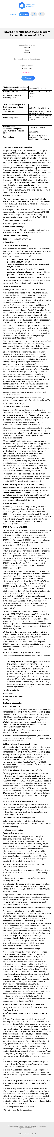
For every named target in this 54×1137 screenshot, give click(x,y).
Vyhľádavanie (41, 14)
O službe (13, 14)
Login (33, 14)
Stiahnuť (28, 78)
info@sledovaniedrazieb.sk (25, 1128)
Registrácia (24, 14)
